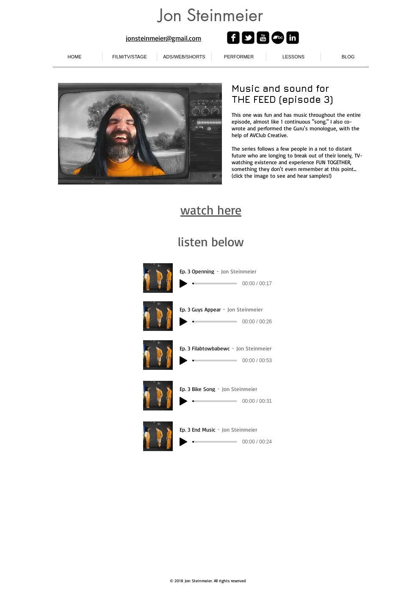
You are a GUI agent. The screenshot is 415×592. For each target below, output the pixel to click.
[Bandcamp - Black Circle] (277, 37)
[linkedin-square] (292, 37)
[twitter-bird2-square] (248, 37)
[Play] (183, 283)
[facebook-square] (233, 37)
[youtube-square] (263, 37)
